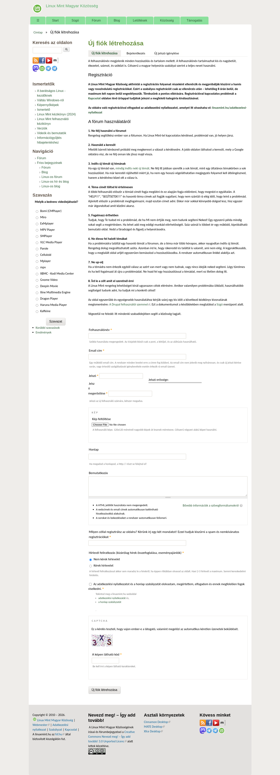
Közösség (167, 20)
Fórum (96, 20)
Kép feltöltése (101, 419)
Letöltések (140, 20)
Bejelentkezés (136, 53)
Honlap (94, 449)
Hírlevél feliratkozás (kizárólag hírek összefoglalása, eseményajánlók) (136, 553)
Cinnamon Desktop (157, 722)
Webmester (41, 725)
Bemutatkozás (98, 473)
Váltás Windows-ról (50, 100)
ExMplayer (47, 223)
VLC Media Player (51, 242)
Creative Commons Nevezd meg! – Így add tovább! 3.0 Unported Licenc (111, 736)
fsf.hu (59, 734)
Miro (43, 217)
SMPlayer (46, 236)
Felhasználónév (100, 330)
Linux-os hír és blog (55, 181)
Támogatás (194, 20)
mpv (43, 267)
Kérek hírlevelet (103, 565)
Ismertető (43, 109)
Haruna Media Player (53, 305)
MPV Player (47, 230)
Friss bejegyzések (49, 162)
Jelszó (93, 376)
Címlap (38, 32)
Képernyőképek (48, 105)
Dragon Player (49, 298)
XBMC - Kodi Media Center (57, 273)
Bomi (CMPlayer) (51, 211)
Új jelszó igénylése (166, 53)
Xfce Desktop (153, 731)
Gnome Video (49, 280)
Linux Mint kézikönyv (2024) (56, 114)
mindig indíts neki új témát (132, 168)
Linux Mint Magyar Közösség (70, 6)
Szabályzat (55, 729)
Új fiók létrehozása (106, 52)
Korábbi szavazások (48, 328)
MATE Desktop (154, 726)
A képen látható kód (107, 654)
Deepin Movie (49, 286)
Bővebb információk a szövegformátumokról (211, 505)
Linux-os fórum (52, 177)
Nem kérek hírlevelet (107, 559)
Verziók (42, 128)
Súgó (75, 20)
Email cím (97, 350)
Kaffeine (45, 311)
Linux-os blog (51, 186)
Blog (117, 20)
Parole (44, 248)
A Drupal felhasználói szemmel (129, 304)
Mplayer (45, 261)
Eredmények (44, 332)
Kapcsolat (71, 729)
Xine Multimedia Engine (55, 292)
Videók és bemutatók (51, 133)
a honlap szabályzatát (109, 602)
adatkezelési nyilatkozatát (112, 598)
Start (55, 20)
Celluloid (45, 255)
